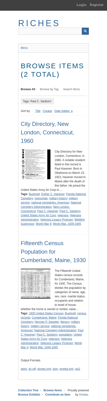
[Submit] (85, 31)
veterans (63, 215)
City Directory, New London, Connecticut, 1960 (47, 132)
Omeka (83, 394)
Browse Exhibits (29, 394)
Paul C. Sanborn (70, 211)
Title (37, 111)
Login (81, 5)
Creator (47, 111)
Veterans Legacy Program (56, 219)
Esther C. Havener (53, 194)
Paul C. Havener (47, 211)
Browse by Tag (49, 89)
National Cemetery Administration (55, 330)
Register (97, 5)
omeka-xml (66, 369)
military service (40, 326)
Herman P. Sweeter (47, 322)
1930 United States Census (46, 313)
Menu (24, 48)
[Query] (53, 31)
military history (58, 198)
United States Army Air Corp (38, 215)
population (65, 334)
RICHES (39, 23)
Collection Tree (28, 390)
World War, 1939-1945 (67, 224)
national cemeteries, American (50, 202)
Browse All (28, 89)
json (55, 369)
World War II (43, 224)
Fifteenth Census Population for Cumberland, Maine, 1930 (53, 251)
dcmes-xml (44, 369)
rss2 (77, 369)
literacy (65, 322)
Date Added (62, 111)
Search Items (71, 89)
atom (24, 369)
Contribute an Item (57, 394)
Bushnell (34, 194)
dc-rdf (32, 369)
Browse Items (53, 390)
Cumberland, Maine (44, 317)
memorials (41, 198)
